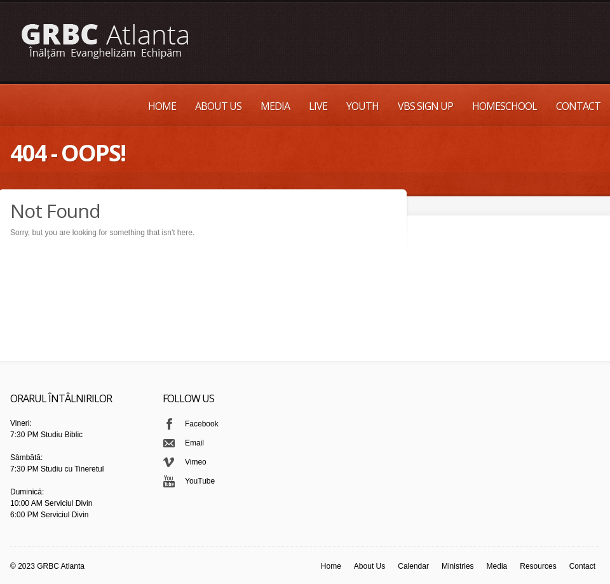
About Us (218, 106)
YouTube (200, 481)
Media (275, 106)
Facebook (202, 423)
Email (194, 442)
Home (162, 106)
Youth (362, 106)
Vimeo (196, 462)
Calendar (413, 566)
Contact (578, 106)
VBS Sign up (425, 106)
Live (318, 106)
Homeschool (504, 106)
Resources (538, 566)
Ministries (458, 566)
